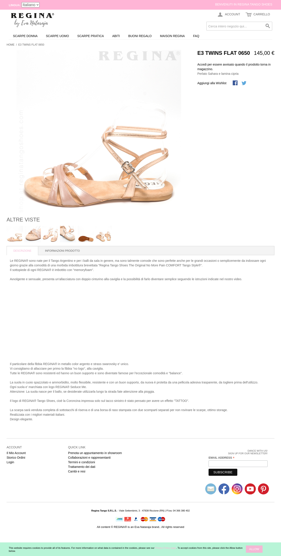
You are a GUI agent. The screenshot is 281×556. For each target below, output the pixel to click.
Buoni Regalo (140, 36)
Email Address (221, 458)
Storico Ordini (16, 457)
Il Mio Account (16, 453)
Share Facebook (235, 83)
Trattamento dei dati (81, 467)
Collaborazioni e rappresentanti (89, 457)
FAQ (196, 36)
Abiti (116, 36)
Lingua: (15, 5)
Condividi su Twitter (244, 83)
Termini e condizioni (81, 462)
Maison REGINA (172, 36)
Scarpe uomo (57, 36)
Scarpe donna (25, 36)
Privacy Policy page (165, 548)
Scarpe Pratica (90, 36)
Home (10, 44)
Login (10, 462)
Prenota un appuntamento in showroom (95, 453)
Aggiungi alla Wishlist (211, 83)
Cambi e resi (76, 471)
